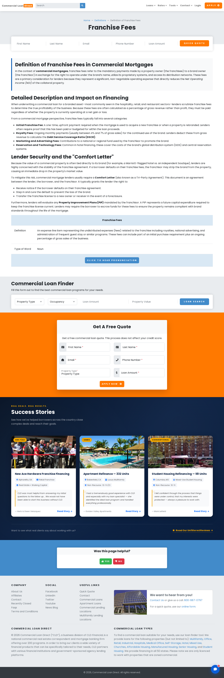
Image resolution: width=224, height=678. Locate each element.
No (118, 561)
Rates (161, 5)
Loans (149, 5)
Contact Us (157, 600)
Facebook (51, 591)
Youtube (50, 603)
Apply (213, 5)
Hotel (185, 643)
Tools (172, 5)
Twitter (49, 599)
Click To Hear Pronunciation (112, 260)
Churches (120, 647)
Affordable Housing (138, 647)
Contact (185, 5)
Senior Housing (187, 647)
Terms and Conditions (24, 611)
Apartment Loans (90, 603)
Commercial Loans (91, 599)
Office (208, 639)
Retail (117, 643)
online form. (189, 606)
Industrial (127, 643)
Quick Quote (194, 43)
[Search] (57, 5)
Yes (106, 561)
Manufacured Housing (164, 647)
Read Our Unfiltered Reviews (193, 530)
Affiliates (16, 595)
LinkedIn (50, 595)
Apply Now (112, 384)
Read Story (64, 511)
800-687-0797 (193, 600)
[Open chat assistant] (215, 669)
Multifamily (196, 639)
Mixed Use (195, 643)
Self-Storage (173, 643)
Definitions (100, 20)
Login (198, 5)
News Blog (51, 607)
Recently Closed (21, 603)
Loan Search (194, 301)
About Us (16, 591)
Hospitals (139, 643)
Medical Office (155, 643)
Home (87, 20)
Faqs (14, 607)
